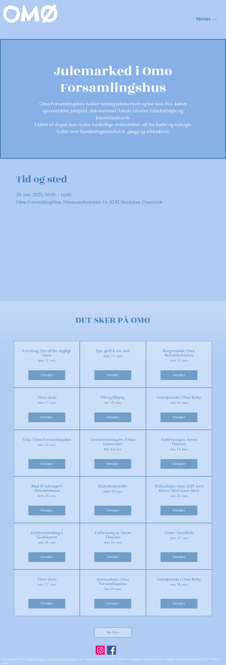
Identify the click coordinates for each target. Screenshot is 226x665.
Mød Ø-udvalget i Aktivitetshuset (46, 488)
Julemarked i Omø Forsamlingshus (113, 581)
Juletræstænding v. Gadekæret (47, 535)
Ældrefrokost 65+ (113, 486)
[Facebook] (111, 650)
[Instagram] (100, 650)
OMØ (29, 14)
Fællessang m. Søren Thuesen (179, 441)
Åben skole (47, 397)
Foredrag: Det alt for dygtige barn (46, 353)
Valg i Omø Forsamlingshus (47, 439)
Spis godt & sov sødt (113, 351)
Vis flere (112, 632)
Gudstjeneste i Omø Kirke (179, 397)
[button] (206, 19)
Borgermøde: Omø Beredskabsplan (179, 353)
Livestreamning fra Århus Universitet (112, 441)
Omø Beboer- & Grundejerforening (52, 659)
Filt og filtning (113, 397)
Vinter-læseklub (178, 533)
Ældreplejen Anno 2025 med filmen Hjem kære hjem (179, 488)
